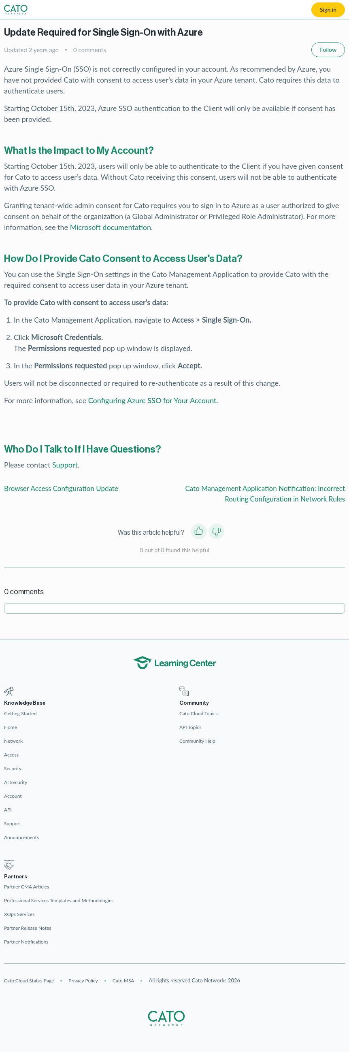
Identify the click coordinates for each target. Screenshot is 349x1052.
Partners (15, 876)
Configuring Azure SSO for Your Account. (153, 400)
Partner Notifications (26, 942)
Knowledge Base (24, 703)
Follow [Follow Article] (328, 49)
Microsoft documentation (110, 227)
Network (13, 741)
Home (10, 727)
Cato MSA (123, 981)
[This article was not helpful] (217, 532)
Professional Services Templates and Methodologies (58, 900)
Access (11, 755)
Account (13, 796)
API (8, 810)
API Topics (190, 727)
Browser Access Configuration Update (61, 488)
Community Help (197, 741)
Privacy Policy (83, 981)
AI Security (16, 782)
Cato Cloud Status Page (29, 981)
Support (65, 464)
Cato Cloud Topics (198, 713)
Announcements (21, 837)
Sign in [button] (328, 9)
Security (12, 768)
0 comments (89, 49)
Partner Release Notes (27, 928)
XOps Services (19, 914)
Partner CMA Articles (26, 887)
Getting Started (20, 713)
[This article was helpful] (199, 532)
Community (194, 703)
